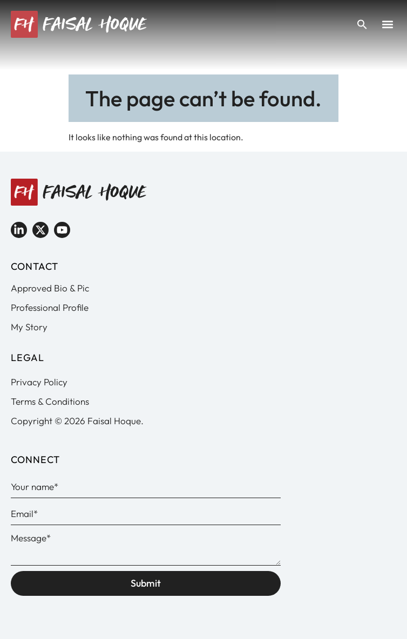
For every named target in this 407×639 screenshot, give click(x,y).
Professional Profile (50, 307)
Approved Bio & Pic (50, 288)
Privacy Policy (39, 382)
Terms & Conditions (50, 401)
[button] (387, 24)
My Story (29, 326)
